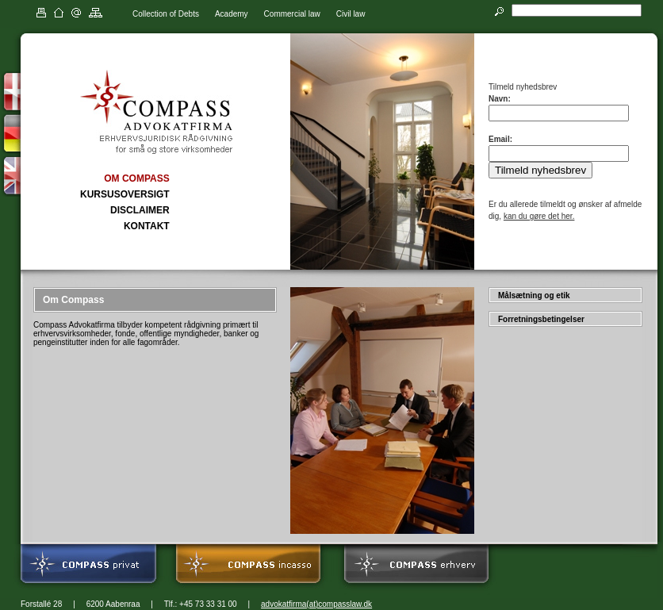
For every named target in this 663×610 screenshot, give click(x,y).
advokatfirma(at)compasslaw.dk (316, 604)
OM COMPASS (136, 178)
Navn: (500, 98)
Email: (500, 139)
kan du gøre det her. (539, 216)
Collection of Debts (165, 14)
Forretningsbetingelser (541, 319)
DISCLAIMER (140, 210)
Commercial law (292, 14)
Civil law (351, 14)
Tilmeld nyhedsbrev (540, 170)
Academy (231, 14)
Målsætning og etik (534, 295)
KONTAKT (147, 226)
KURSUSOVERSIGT (125, 194)
